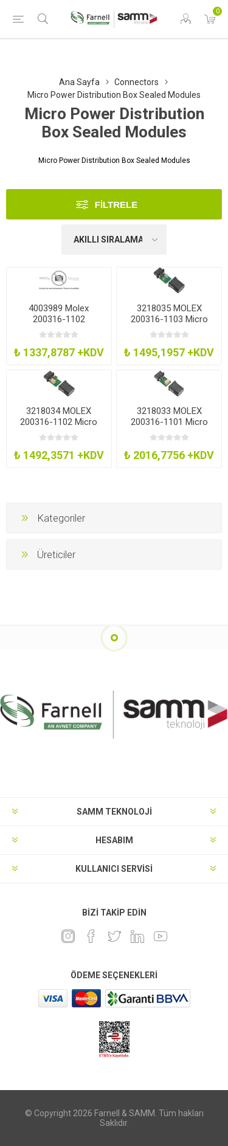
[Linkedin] (137, 936)
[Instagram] (68, 936)
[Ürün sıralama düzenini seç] (114, 239)
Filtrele (116, 204)
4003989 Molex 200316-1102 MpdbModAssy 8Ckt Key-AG (59, 325)
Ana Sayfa (79, 82)
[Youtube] (160, 936)
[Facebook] (91, 936)
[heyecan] (114, 936)
